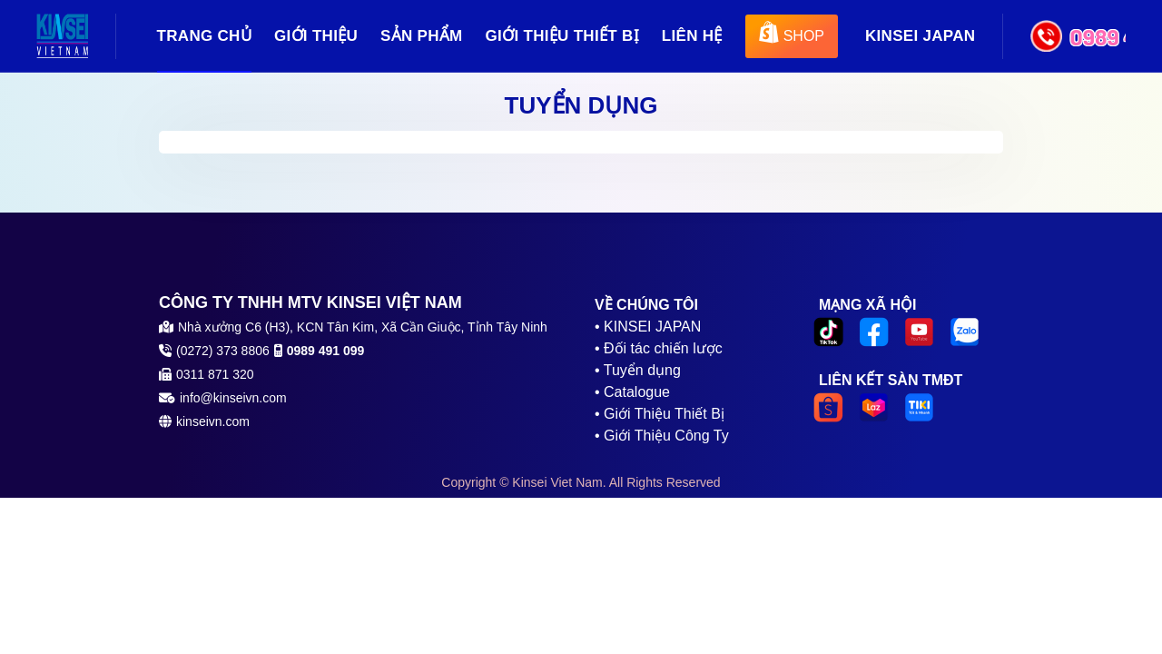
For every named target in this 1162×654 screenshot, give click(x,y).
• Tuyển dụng (638, 370)
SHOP (791, 33)
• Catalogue (632, 392)
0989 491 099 (1097, 36)
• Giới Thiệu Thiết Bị (659, 413)
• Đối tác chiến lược (659, 348)
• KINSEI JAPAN (648, 326)
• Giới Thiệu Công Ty (662, 435)
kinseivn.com (213, 421)
